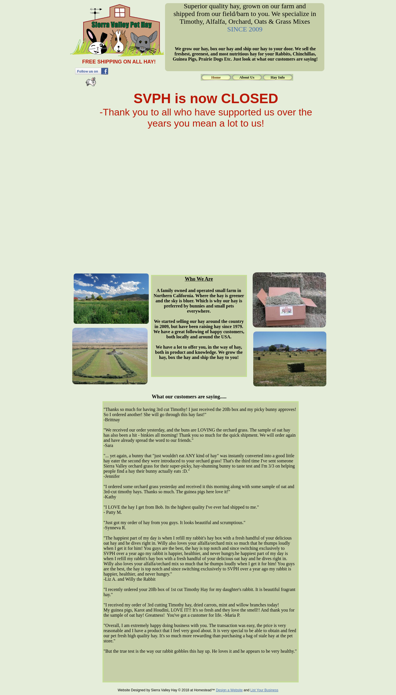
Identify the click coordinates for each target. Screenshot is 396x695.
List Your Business (264, 690)
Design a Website (229, 690)
